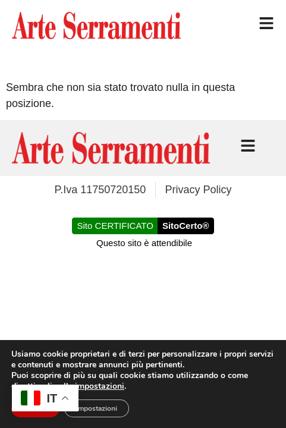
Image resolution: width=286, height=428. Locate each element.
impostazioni (99, 386)
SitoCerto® (185, 226)
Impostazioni (96, 408)
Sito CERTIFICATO (115, 226)
